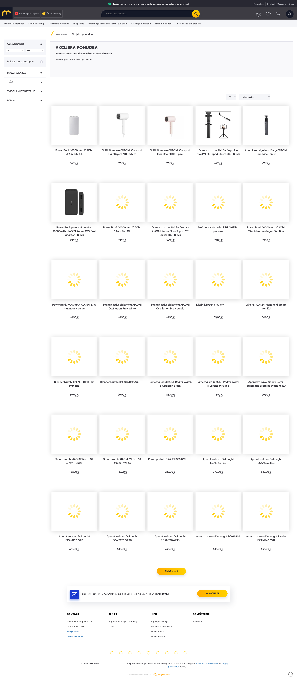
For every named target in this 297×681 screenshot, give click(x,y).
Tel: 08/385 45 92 (75, 637)
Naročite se (212, 593)
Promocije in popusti (27, 13)
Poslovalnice (258, 4)
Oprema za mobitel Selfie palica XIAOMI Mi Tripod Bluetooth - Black (218, 152)
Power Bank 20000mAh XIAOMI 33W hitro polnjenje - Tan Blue (266, 229)
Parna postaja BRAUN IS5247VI (167, 459)
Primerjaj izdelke (258, 14)
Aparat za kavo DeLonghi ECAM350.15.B (266, 461)
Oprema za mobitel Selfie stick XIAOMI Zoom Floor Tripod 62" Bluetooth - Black (170, 231)
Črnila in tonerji (51, 13)
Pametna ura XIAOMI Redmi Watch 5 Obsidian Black (170, 384)
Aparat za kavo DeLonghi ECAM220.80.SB (122, 538)
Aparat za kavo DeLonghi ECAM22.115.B (218, 461)
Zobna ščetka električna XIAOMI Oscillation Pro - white (122, 307)
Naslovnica (61, 35)
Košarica (278, 14)
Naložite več (171, 571)
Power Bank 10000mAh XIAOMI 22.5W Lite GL (74, 152)
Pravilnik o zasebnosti (161, 627)
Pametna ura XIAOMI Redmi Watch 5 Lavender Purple (218, 384)
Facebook (197, 622)
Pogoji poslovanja (159, 622)
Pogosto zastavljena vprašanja (123, 622)
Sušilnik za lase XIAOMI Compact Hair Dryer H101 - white (122, 152)
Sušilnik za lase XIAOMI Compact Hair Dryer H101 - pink (170, 152)
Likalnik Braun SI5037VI (210, 305)
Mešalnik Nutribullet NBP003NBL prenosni (218, 229)
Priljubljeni (268, 14)
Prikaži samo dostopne (25, 61)
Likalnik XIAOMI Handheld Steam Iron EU (266, 307)
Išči (196, 14)
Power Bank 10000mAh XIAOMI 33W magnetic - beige (74, 307)
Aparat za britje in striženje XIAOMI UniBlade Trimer (266, 152)
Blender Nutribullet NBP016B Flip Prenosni (74, 384)
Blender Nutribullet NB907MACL (119, 382)
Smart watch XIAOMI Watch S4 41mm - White (122, 461)
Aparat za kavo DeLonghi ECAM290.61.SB (170, 538)
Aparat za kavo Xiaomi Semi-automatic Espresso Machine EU (266, 384)
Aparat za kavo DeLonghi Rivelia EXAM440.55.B (266, 538)
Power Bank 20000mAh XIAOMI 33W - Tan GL (122, 229)
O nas (291, 4)
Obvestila (281, 4)
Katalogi (271, 4)
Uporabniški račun (290, 14)
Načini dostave (158, 637)
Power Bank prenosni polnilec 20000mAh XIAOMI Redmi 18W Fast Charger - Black (74, 231)
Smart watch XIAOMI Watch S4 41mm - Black (74, 461)
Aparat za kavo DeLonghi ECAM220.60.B (74, 538)
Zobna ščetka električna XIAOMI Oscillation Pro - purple (170, 307)
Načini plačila (157, 632)
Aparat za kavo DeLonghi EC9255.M (218, 536)
